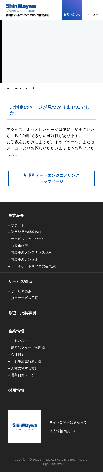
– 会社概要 (16, 354)
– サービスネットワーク (26, 238)
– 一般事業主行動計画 (25, 361)
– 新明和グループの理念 (26, 347)
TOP (7, 88)
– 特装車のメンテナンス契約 (30, 252)
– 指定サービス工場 (23, 298)
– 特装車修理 (18, 245)
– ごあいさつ (18, 340)
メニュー (92, 11)
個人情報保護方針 (63, 431)
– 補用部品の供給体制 (25, 232)
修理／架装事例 (22, 313)
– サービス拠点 (20, 291)
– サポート (16, 225)
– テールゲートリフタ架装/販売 (32, 266)
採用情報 (16, 390)
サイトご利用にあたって (68, 422)
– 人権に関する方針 (23, 368)
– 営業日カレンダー (23, 375)
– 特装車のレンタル (23, 259)
